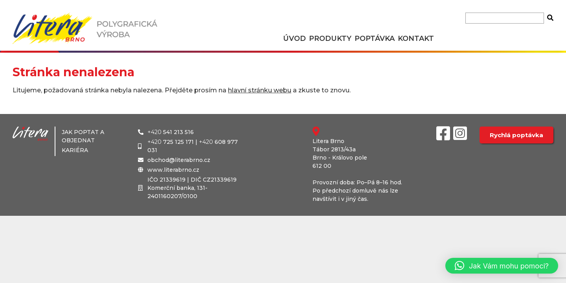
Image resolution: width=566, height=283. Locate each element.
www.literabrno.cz (173, 169)
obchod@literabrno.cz (178, 160)
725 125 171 (170, 141)
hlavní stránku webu (259, 90)
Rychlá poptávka (516, 135)
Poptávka (375, 38)
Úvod (294, 38)
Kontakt (416, 38)
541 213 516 (170, 132)
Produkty (330, 38)
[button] (501, 266)
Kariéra (75, 150)
